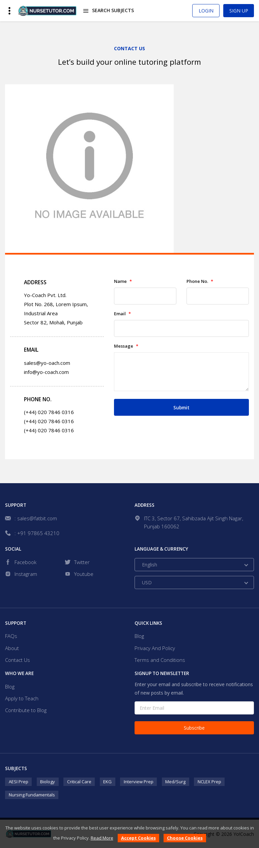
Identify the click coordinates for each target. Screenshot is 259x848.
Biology (47, 782)
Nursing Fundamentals (32, 795)
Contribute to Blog (26, 710)
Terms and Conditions (160, 659)
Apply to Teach (21, 698)
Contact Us (17, 659)
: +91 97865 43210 (37, 533)
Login (206, 10)
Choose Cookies (185, 838)
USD (147, 582)
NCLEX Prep (209, 782)
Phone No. (199, 281)
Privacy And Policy (155, 648)
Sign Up (238, 10)
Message (126, 346)
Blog (139, 636)
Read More (102, 838)
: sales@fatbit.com (36, 518)
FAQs (11, 636)
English (149, 564)
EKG (107, 782)
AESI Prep (18, 782)
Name (123, 281)
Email (122, 313)
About (12, 648)
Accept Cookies (138, 838)
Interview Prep (138, 782)
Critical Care (79, 782)
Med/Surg (175, 782)
